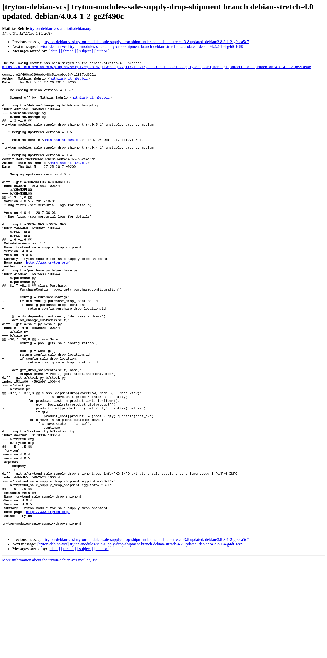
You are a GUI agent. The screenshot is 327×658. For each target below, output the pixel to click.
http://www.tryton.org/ (48, 303)
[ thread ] (68, 51)
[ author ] (102, 51)
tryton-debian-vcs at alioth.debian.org (60, 28)
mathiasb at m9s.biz (69, 82)
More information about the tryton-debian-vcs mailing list (49, 653)
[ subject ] (85, 51)
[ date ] (54, 51)
